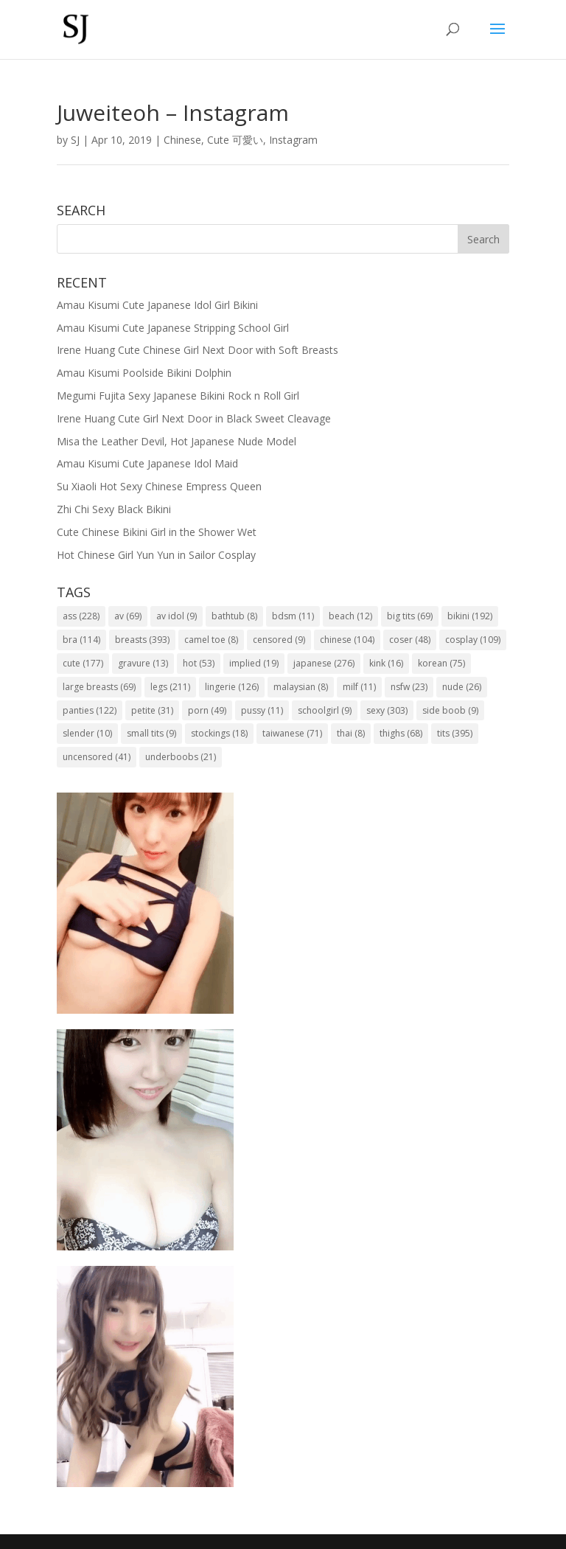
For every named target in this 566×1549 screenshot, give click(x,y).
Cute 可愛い (235, 140)
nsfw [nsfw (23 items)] (409, 686)
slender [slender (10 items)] (87, 733)
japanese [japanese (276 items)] (323, 663)
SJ (75, 140)
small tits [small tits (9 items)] (151, 733)
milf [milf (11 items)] (359, 686)
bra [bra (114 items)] (81, 639)
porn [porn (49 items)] (207, 710)
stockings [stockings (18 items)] (219, 733)
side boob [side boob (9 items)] (450, 710)
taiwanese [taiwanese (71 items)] (292, 733)
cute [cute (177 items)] (83, 663)
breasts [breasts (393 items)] (142, 639)
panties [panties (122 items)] (89, 710)
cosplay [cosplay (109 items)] (472, 639)
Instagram (293, 140)
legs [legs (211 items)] (170, 686)
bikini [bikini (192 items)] (469, 616)
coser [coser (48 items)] (409, 639)
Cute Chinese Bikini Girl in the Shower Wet (156, 532)
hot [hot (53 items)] (198, 663)
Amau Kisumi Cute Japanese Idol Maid (147, 463)
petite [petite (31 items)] (152, 710)
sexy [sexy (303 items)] (387, 710)
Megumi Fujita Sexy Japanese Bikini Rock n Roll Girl (178, 396)
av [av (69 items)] (128, 616)
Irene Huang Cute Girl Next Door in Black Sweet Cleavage (194, 418)
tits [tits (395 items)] (454, 733)
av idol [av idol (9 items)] (176, 616)
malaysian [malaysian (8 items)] (300, 686)
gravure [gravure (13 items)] (143, 663)
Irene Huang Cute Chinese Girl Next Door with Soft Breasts (197, 350)
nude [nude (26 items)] (461, 686)
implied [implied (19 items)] (254, 663)
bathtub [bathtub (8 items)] (234, 616)
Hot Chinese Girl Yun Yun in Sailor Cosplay (156, 555)
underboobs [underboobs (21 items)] (180, 757)
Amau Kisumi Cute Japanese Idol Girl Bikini (157, 305)
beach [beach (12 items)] (350, 616)
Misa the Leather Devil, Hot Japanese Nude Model (176, 441)
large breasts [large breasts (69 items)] (99, 686)
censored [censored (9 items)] (279, 639)
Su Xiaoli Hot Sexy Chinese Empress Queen (159, 486)
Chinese (182, 140)
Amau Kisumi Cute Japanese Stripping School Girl (173, 328)
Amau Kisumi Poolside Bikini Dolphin (144, 373)
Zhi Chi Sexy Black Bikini (114, 509)
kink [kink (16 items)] (386, 663)
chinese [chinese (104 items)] (347, 639)
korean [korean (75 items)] (441, 663)
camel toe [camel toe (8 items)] (211, 639)
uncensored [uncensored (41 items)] (96, 757)
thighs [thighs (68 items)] (401, 733)
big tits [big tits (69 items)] (410, 616)
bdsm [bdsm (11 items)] (293, 616)
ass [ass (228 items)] (81, 616)
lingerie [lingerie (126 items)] (232, 686)
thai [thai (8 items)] (351, 733)
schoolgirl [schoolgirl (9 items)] (325, 710)
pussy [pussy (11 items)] (262, 710)
